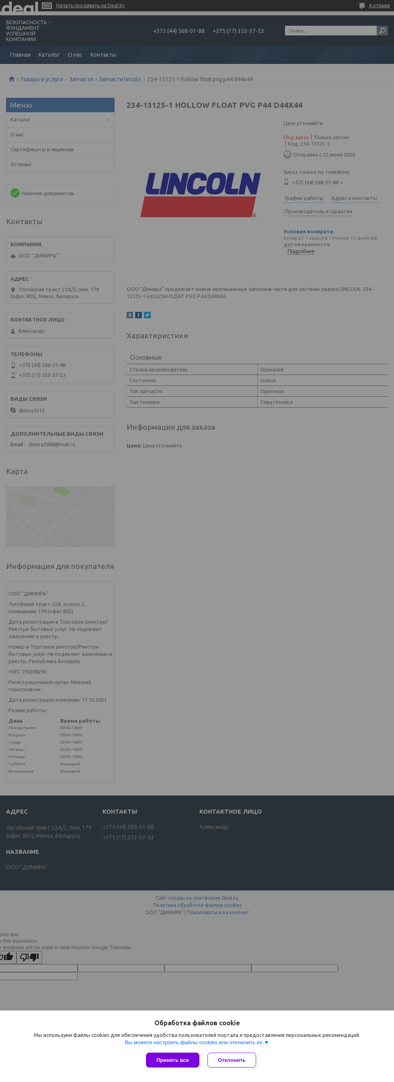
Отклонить (232, 1060)
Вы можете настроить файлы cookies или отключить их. (194, 1042)
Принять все (172, 1060)
